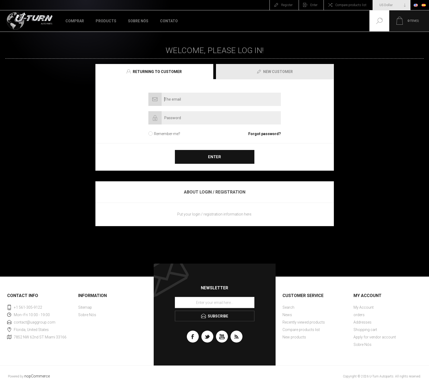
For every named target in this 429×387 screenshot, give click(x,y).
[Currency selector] (391, 5)
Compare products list (350, 5)
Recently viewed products (303, 322)
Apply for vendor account (374, 337)
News (287, 315)
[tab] (155, 71)
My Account (363, 307)
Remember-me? (167, 134)
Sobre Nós (87, 315)
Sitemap (85, 307)
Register (287, 5)
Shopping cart (365, 330)
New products (294, 337)
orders (359, 315)
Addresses (362, 322)
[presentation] (154, 71)
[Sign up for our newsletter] (214, 302)
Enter (313, 5)
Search (288, 307)
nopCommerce (37, 376)
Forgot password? (264, 134)
